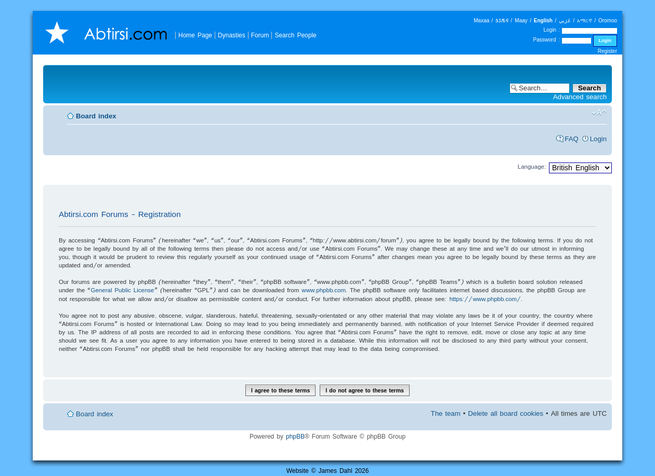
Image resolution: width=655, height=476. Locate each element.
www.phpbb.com (324, 290)
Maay (521, 20)
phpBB (295, 436)
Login (598, 138)
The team (446, 413)
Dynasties (231, 35)
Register (607, 51)
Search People (295, 35)
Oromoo (607, 20)
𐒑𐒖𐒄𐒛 (501, 20)
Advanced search (580, 96)
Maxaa (481, 20)
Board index (96, 116)
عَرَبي (565, 20)
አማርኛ (584, 20)
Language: (532, 166)
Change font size (599, 112)
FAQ (571, 138)
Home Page (195, 35)
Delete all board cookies (505, 413)
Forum (260, 35)
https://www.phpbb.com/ (485, 298)
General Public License (122, 290)
